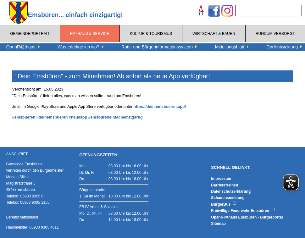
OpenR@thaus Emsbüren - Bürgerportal (247, 217)
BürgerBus (223, 204)
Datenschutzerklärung (231, 191)
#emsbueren (24, 117)
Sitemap (218, 223)
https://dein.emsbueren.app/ (159, 106)
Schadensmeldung (228, 198)
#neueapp (78, 117)
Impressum (221, 178)
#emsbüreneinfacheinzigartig (115, 117)
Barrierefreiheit (224, 185)
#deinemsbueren (52, 117)
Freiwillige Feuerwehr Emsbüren (243, 210)
